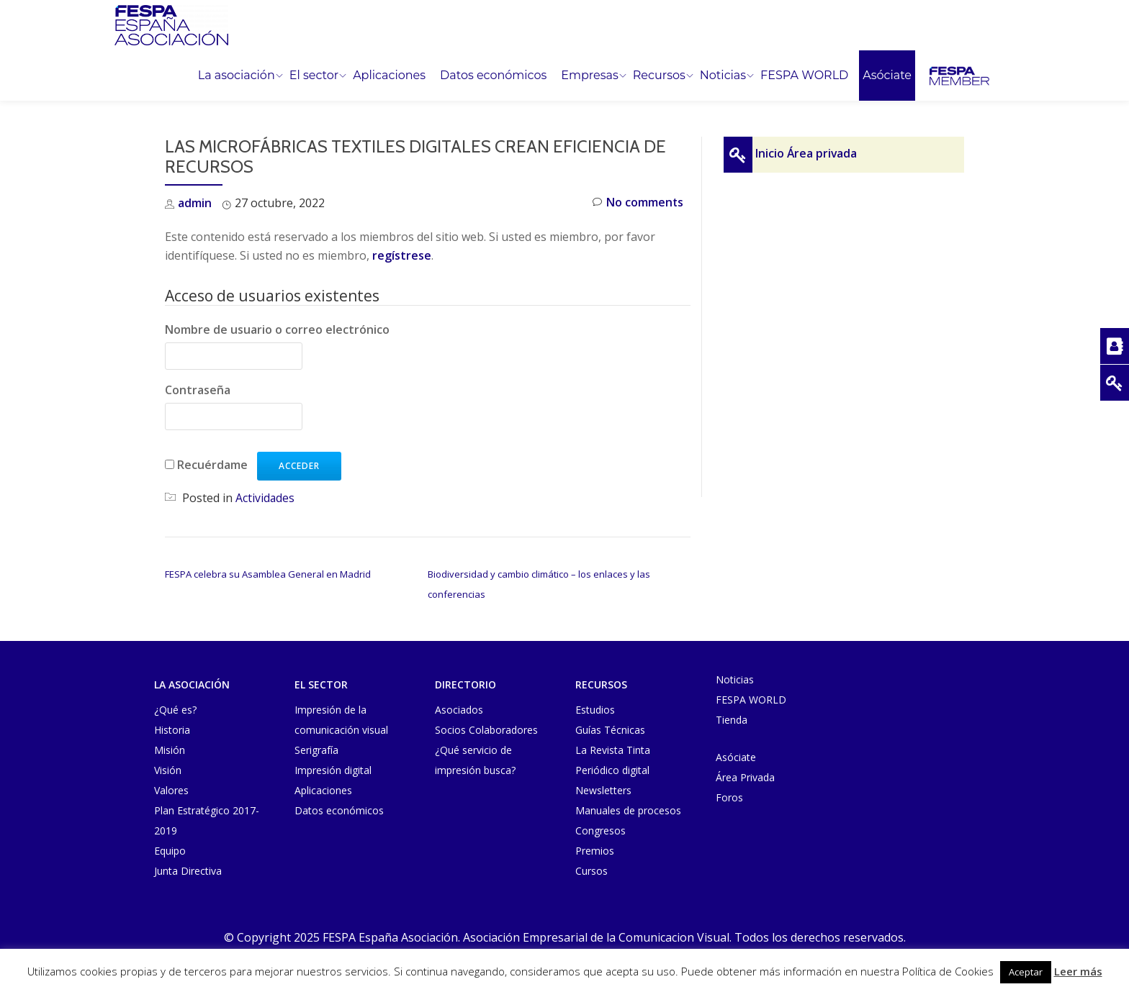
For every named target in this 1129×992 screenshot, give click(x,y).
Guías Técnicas (610, 728)
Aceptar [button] (1026, 971)
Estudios (595, 708)
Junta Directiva (188, 869)
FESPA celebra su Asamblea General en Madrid (268, 573)
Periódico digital (612, 768)
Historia (172, 728)
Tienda (731, 718)
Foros (729, 796)
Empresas (589, 75)
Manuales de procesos (628, 809)
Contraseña (197, 390)
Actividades (265, 497)
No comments (637, 203)
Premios (594, 849)
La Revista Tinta (612, 748)
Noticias (723, 75)
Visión (167, 768)
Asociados (459, 708)
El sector (313, 75)
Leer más (1078, 971)
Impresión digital (333, 768)
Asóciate (887, 75)
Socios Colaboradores (486, 728)
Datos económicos (493, 75)
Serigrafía (316, 748)
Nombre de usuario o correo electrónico (277, 329)
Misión (169, 748)
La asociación (236, 75)
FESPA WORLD (804, 75)
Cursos (591, 869)
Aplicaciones (389, 75)
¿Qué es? (175, 708)
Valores (171, 789)
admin (195, 203)
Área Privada (745, 776)
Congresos (600, 829)
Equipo (170, 849)
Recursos (659, 75)
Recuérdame (212, 464)
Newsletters (603, 789)
